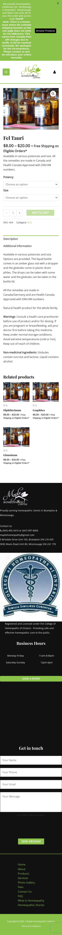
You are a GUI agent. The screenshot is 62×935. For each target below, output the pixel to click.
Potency (8, 177)
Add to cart (40, 213)
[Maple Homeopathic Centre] (31, 71)
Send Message (31, 841)
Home (21, 864)
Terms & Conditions (31, 926)
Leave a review (31, 678)
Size (5, 190)
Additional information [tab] (17, 246)
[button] (53, 94)
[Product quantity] (13, 213)
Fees (20, 887)
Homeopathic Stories (31, 905)
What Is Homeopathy (31, 900)
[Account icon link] (54, 72)
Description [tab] (10, 239)
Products (23, 873)
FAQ (20, 896)
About (21, 869)
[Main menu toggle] (6, 72)
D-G (29, 222)
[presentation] (25, 827)
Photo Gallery (26, 882)
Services (23, 878)
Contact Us (25, 891)
